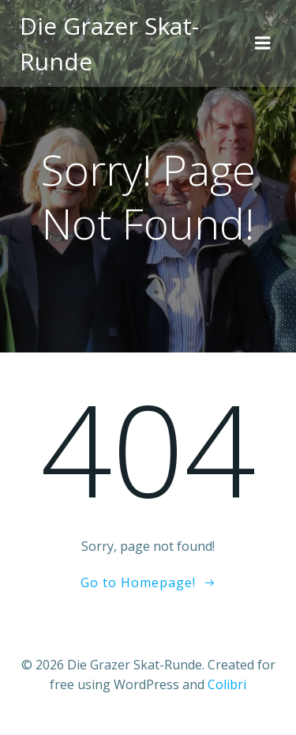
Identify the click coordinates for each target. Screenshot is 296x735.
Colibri (227, 684)
